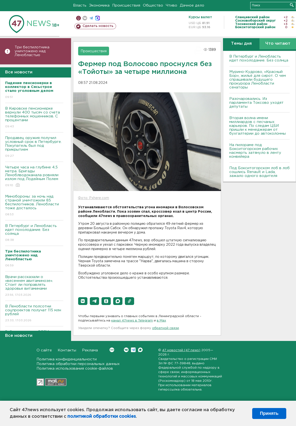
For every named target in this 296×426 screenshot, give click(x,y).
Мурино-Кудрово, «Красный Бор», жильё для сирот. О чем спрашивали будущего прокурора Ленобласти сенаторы (257, 79)
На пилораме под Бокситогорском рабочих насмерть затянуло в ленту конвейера (255, 150)
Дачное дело (192, 5)
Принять (269, 413)
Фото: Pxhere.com (93, 198)
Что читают (277, 43)
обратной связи (165, 328)
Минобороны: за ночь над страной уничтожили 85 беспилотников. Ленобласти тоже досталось (34, 206)
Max (140, 350)
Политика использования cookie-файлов (75, 368)
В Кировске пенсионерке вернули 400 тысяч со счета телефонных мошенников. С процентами (34, 118)
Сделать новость (98, 26)
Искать (292, 5)
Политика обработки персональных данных (78, 363)
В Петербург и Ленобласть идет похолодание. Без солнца (34, 233)
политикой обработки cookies (101, 416)
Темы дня (241, 43)
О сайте (44, 350)
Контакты (67, 350)
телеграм (91, 18)
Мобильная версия (78, 18)
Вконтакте (112, 350)
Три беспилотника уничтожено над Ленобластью (32, 51)
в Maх (161, 320)
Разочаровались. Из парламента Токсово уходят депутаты (256, 102)
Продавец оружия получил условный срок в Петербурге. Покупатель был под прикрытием (34, 147)
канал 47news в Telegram (132, 320)
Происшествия (126, 5)
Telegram (133, 350)
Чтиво (171, 5)
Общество (153, 5)
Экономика (99, 5)
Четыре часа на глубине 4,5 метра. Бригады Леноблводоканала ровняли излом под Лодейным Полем (34, 176)
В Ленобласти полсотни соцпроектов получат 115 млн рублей (34, 313)
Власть (79, 5)
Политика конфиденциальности (67, 359)
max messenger (97, 18)
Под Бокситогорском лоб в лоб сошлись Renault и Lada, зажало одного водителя (259, 171)
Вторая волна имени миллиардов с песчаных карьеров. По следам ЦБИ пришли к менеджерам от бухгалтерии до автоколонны (257, 125)
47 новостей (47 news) (181, 350)
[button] (82, 301)
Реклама (90, 350)
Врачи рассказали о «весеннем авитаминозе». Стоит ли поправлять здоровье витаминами (34, 286)
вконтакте (85, 18)
